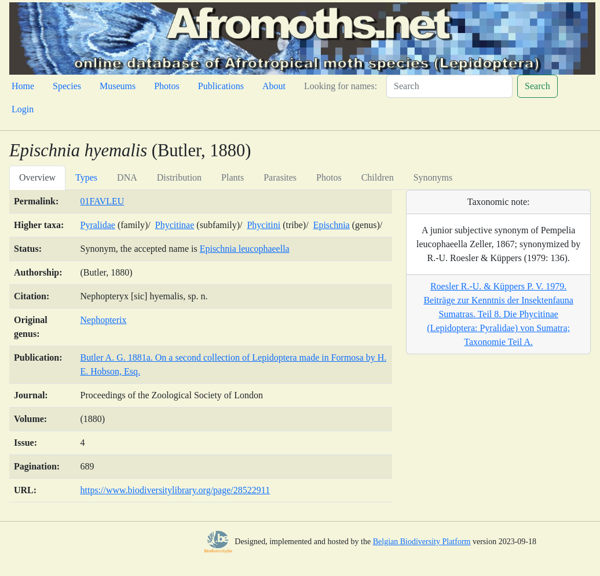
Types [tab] (86, 177)
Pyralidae (97, 225)
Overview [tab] (37, 177)
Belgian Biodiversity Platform (422, 541)
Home (23, 86)
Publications (221, 86)
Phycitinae (175, 225)
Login (23, 109)
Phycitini (263, 225)
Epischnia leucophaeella (245, 249)
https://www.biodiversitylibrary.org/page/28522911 (175, 490)
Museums (118, 86)
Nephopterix (103, 320)
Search (537, 86)
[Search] (449, 86)
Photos (167, 86)
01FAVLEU (102, 201)
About (274, 86)
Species (67, 86)
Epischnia (331, 225)
